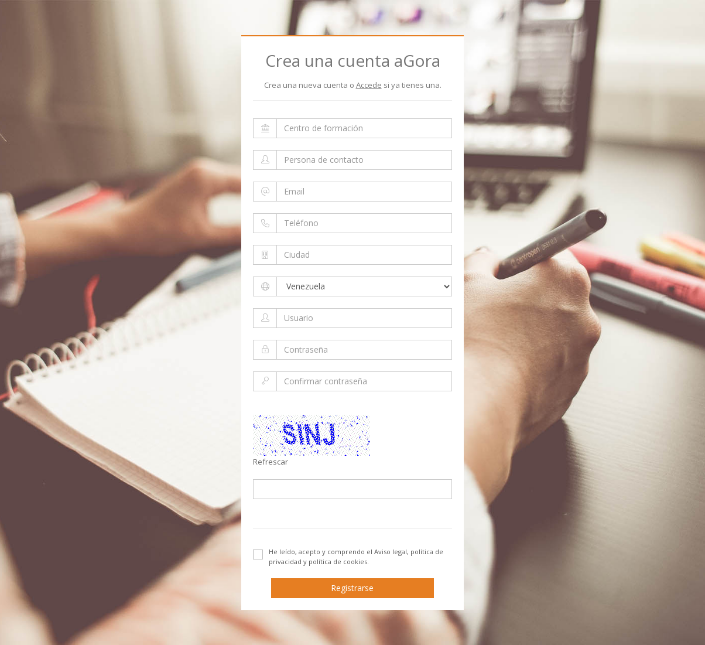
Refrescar (270, 461)
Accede (369, 85)
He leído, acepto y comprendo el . (348, 556)
